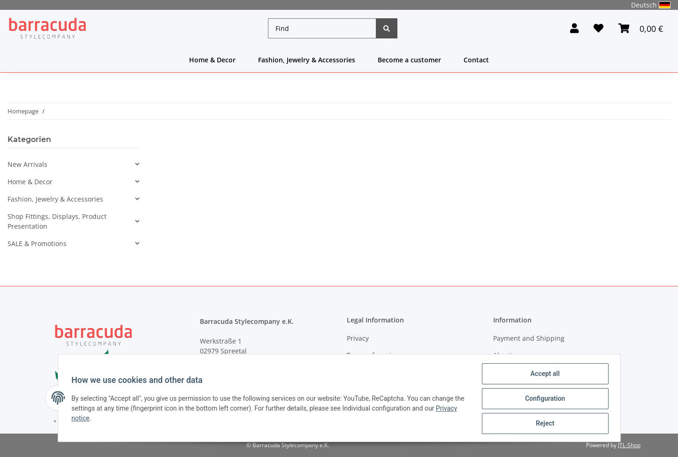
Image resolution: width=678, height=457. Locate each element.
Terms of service (372, 355)
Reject (543, 423)
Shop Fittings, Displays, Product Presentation (57, 221)
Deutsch (650, 4)
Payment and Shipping (528, 338)
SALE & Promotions (37, 243)
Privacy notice (93, 419)
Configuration (544, 399)
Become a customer (409, 59)
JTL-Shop (629, 445)
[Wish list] (598, 28)
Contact (476, 59)
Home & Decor (212, 59)
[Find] (322, 28)
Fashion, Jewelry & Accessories (306, 59)
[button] (574, 28)
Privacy (358, 338)
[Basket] (640, 28)
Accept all (543, 375)
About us (507, 355)
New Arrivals (27, 164)
